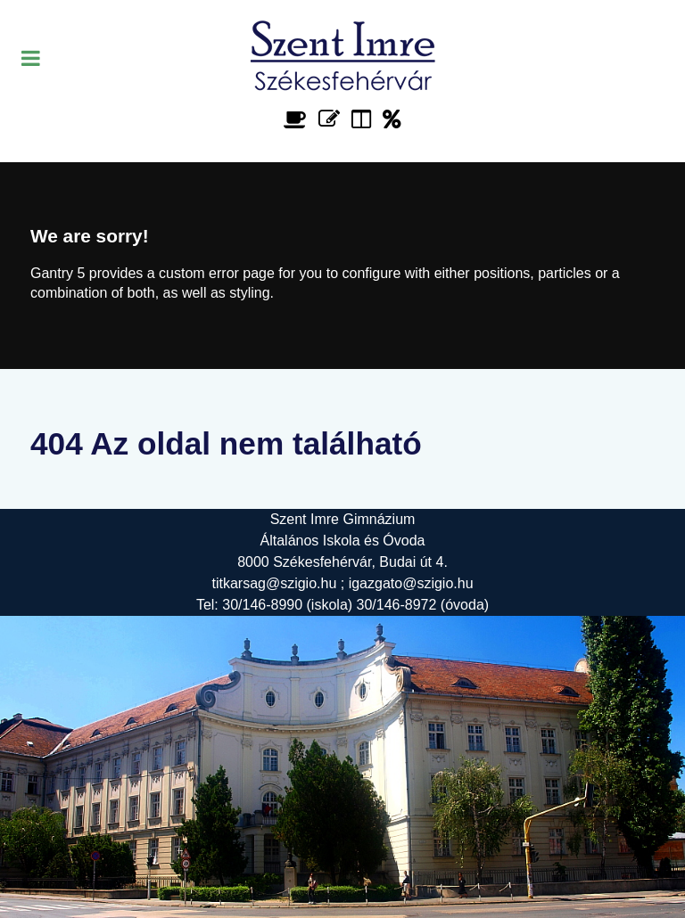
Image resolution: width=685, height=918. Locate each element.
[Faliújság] (364, 119)
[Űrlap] (332, 119)
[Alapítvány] (392, 119)
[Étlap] (298, 119)
